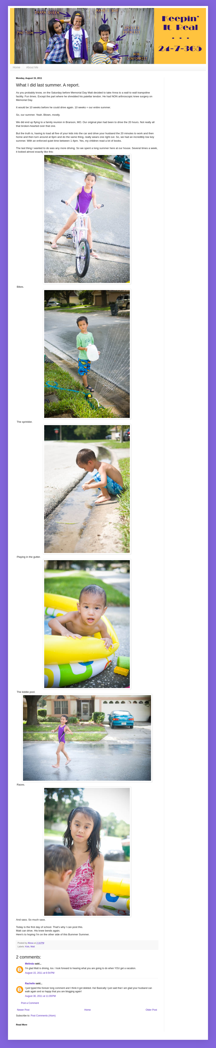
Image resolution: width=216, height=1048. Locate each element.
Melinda (29, 963)
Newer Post (23, 1009)
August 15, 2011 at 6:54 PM (39, 972)
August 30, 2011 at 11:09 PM (40, 996)
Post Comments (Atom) (43, 1015)
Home (16, 67)
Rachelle (30, 983)
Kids (27, 946)
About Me (32, 67)
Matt (33, 946)
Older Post (151, 1009)
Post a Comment (30, 1003)
